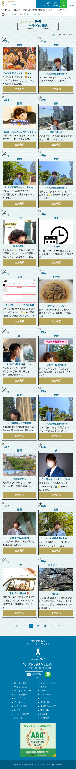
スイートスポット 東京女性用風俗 (18, 14)
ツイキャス (45, 694)
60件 (64, 34)
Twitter (43, 690)
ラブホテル (45, 698)
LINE (48, 674)
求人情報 (44, 710)
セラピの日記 (20, 706)
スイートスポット (3, 14)
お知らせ (18, 718)
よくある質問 (20, 694)
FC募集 (44, 714)
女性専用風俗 (38, 642)
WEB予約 (33, 674)
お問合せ (44, 718)
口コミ (17, 710)
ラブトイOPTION (22, 690)
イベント (44, 686)
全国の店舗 (45, 702)
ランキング (19, 702)
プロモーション (48, 683)
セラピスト (19, 698)
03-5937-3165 (40, 665)
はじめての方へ (21, 683)
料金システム (20, 686)
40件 (59, 34)
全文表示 (19, 89)
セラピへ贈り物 (21, 714)
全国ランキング (48, 706)
